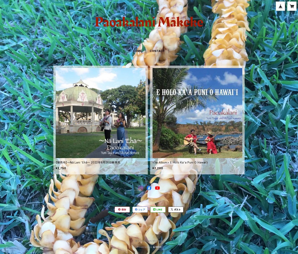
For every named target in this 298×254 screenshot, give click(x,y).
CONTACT (157, 51)
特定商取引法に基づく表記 (99, 233)
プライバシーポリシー (67, 233)
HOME (137, 51)
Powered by (149, 247)
